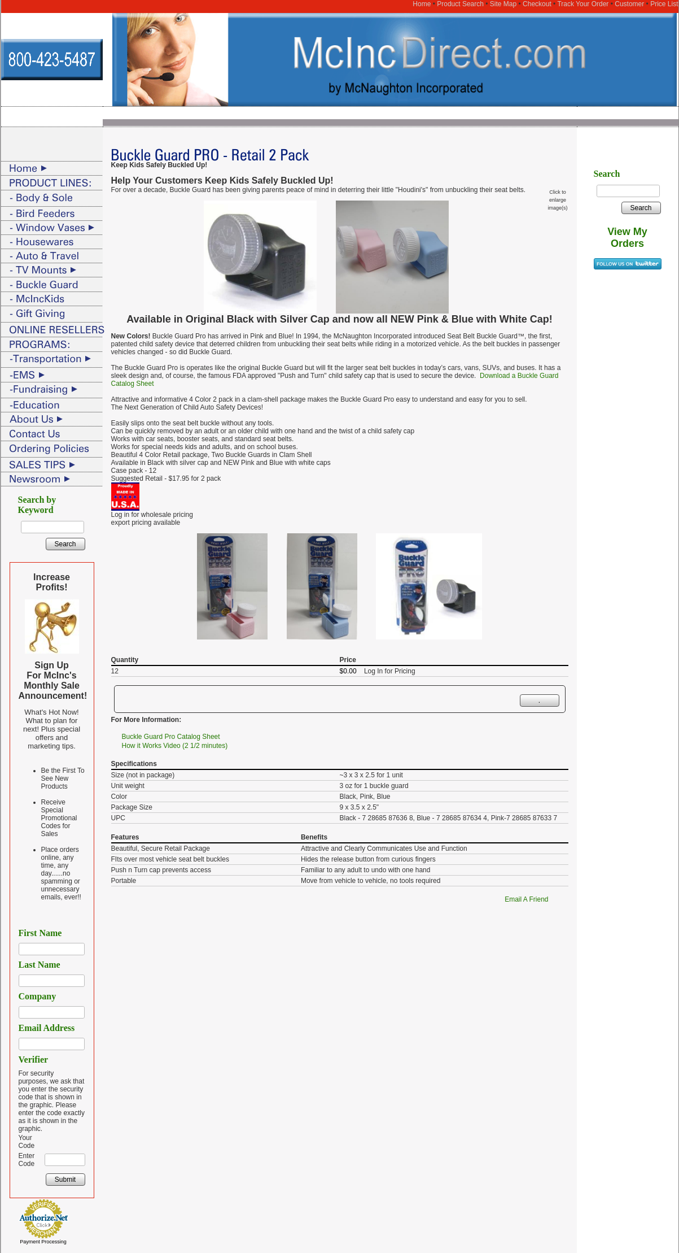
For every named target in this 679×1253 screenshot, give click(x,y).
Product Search (460, 4)
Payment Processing (43, 1242)
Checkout (537, 4)
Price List (664, 4)
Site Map (503, 4)
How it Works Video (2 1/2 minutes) (175, 746)
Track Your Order (582, 4)
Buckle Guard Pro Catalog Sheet (171, 737)
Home (422, 4)
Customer (629, 4)
